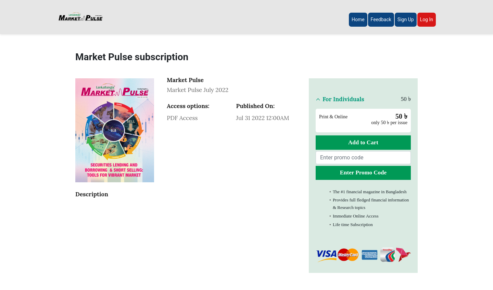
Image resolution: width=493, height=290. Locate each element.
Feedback (381, 19)
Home (358, 19)
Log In (426, 19)
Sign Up (405, 19)
